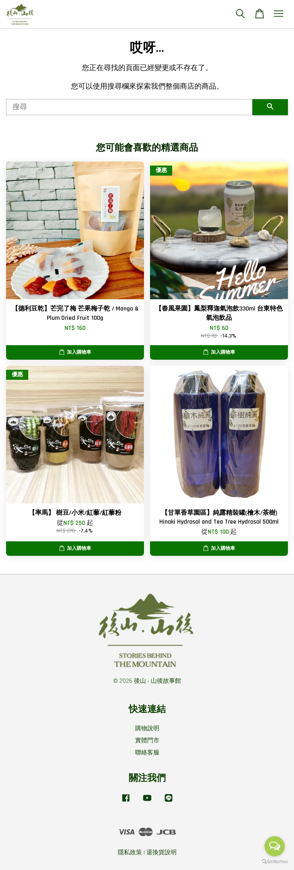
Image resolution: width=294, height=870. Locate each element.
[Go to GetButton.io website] (275, 861)
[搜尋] (129, 107)
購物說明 (147, 728)
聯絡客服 (147, 752)
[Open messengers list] (275, 846)
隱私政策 (130, 852)
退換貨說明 (161, 852)
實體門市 (147, 740)
